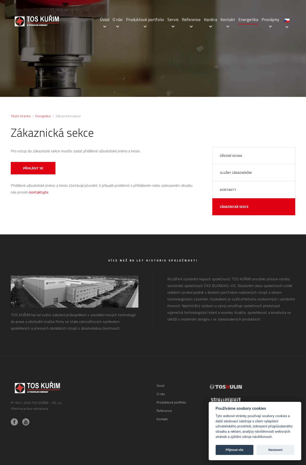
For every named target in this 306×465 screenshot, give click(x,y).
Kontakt (227, 19)
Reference (191, 19)
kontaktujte (38, 192)
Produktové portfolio (145, 19)
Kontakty (228, 189)
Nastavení (275, 450)
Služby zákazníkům (236, 172)
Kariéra (210, 19)
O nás (118, 19)
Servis (173, 19)
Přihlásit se (33, 168)
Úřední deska (231, 155)
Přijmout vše (234, 450)
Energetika (248, 19)
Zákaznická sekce (234, 206)
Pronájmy (270, 19)
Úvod (104, 19)
